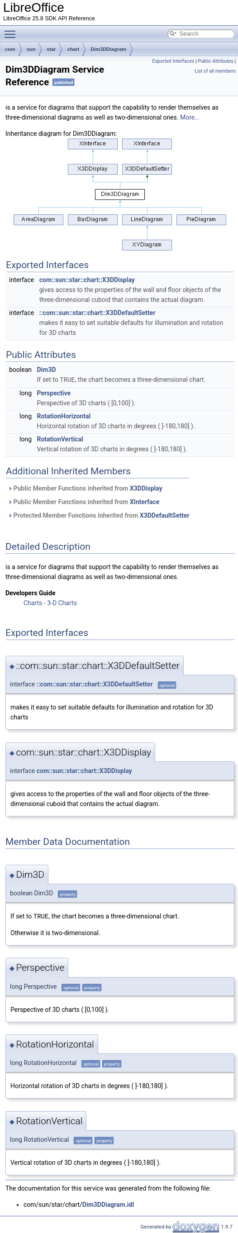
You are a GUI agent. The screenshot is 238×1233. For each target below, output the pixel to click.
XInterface (145, 501)
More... (190, 117)
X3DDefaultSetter (165, 515)
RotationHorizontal (63, 415)
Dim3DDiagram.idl (108, 1203)
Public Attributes (215, 61)
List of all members (215, 71)
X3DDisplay (146, 487)
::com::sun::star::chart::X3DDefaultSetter (97, 312)
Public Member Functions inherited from (85, 487)
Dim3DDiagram (108, 49)
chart (73, 49)
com (10, 49)
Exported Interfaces (173, 61)
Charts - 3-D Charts (50, 602)
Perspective (54, 392)
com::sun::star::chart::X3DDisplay (87, 279)
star (51, 49)
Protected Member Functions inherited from (99, 515)
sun (31, 49)
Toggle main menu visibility (12, 30)
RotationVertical (60, 438)
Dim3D (46, 369)
